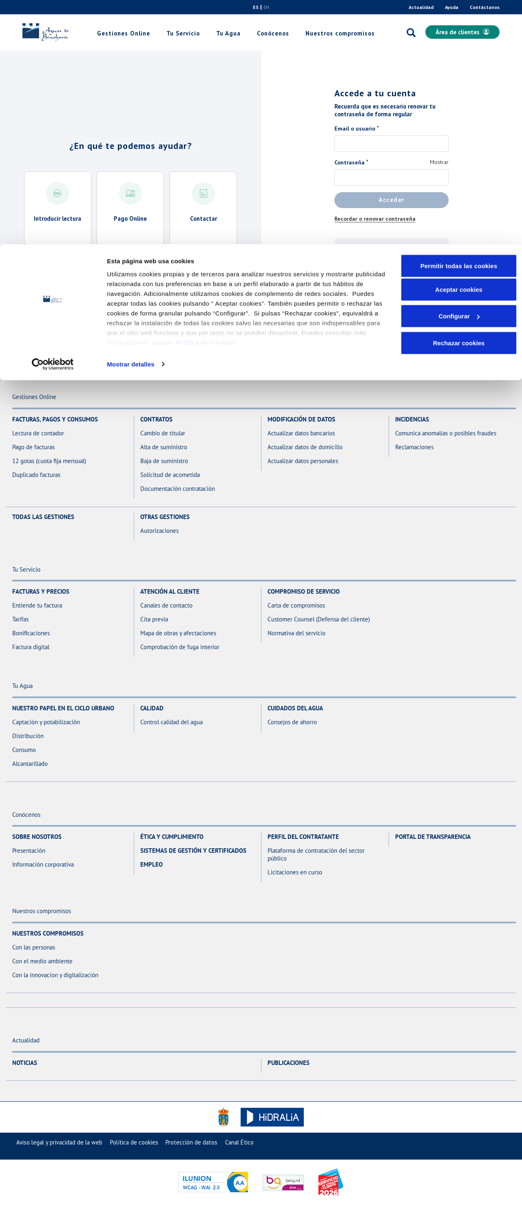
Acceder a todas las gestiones (130, 269)
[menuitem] (59, 1142)
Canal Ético (239, 1142)
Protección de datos (191, 1142)
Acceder (392, 200)
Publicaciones (289, 1063)
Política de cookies (134, 1142)
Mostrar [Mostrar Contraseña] (439, 162)
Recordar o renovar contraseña (375, 218)
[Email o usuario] (391, 143)
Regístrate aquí (391, 274)
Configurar (459, 72)
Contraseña (349, 162)
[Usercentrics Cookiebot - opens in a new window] (52, 120)
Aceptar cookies (458, 45)
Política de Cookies (205, 98)
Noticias (24, 1063)
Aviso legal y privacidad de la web (59, 1142)
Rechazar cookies (459, 98)
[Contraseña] (391, 177)
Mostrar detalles (131, 119)
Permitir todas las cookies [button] (459, 21)
